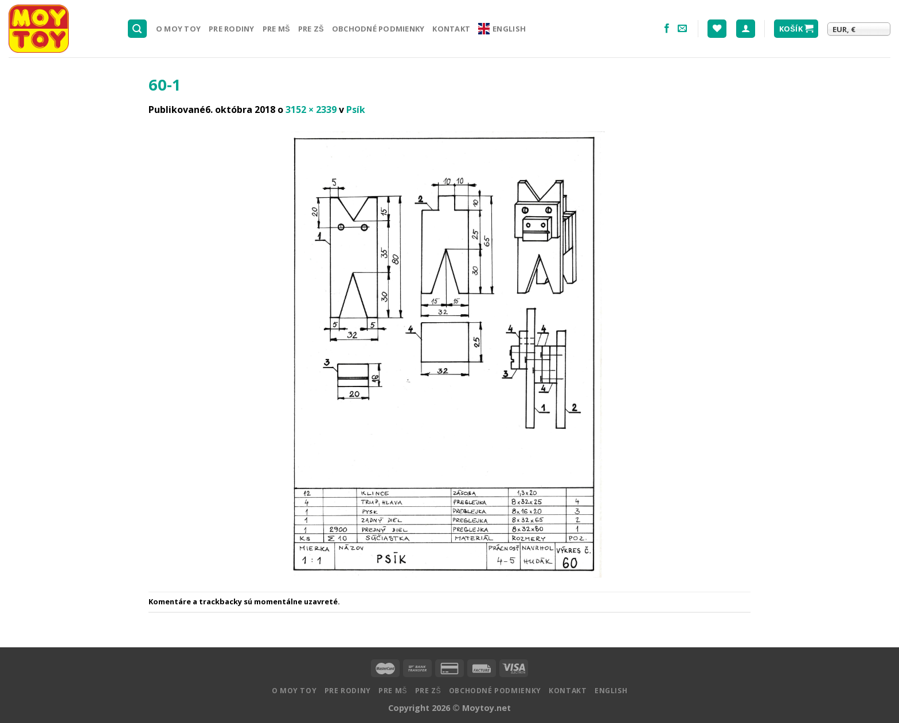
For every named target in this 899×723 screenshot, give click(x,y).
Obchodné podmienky (378, 29)
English (502, 28)
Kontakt (451, 29)
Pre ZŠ (311, 29)
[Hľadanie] (137, 28)
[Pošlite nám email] (682, 29)
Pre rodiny (232, 29)
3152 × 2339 (311, 109)
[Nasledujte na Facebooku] (666, 29)
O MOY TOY (178, 29)
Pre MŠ (276, 29)
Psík (355, 109)
